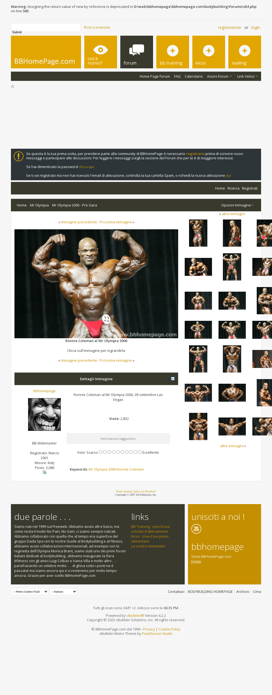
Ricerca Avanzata (97, 27)
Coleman (136, 469)
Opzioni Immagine (236, 205)
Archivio (242, 591)
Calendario (194, 76)
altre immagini (233, 213)
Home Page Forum (155, 76)
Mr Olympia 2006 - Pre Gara (74, 205)
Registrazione (229, 27)
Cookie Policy (169, 629)
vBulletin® (135, 615)
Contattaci (176, 591)
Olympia (100, 469)
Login (256, 27)
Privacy (149, 629)
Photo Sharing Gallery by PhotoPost (136, 491)
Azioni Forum (217, 76)
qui (228, 175)
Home (220, 188)
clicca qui (86, 166)
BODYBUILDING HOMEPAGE (210, 591)
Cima (257, 591)
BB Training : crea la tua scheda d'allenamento (150, 529)
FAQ (177, 76)
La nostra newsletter (148, 546)
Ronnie (122, 469)
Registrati (250, 188)
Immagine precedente (79, 222)
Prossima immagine (116, 222)
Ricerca (234, 188)
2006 (112, 469)
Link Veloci (246, 76)
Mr (91, 469)
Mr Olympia (39, 205)
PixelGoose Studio (157, 633)
